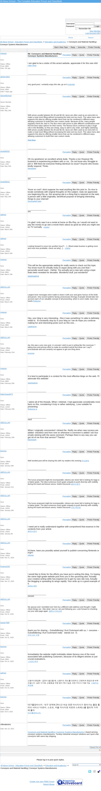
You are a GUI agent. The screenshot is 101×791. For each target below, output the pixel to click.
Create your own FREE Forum (42, 781)
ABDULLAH (5, 287)
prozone (31, 353)
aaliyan (3, 215)
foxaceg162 (5, 566)
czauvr (67, 248)
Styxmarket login (34, 201)
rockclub (71, 84)
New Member (95, 31)
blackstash (32, 440)
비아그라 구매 (33, 635)
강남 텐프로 (76, 507)
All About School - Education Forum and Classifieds (21, 42)
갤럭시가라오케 (55, 611)
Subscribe (81, 47)
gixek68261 (5, 151)
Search (91, 38)
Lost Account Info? (93, 33)
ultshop (31, 555)
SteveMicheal (5, 96)
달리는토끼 (75, 484)
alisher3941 (5, 77)
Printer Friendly (94, 47)
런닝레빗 (85, 461)
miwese (3, 53)
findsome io (32, 409)
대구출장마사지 (34, 713)
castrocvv (32, 326)
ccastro (46, 227)
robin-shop (32, 65)
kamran (3, 451)
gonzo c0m (32, 586)
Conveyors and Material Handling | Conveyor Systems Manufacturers (56, 732)
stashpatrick (33, 276)
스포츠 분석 (33, 661)
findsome (37, 301)
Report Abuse (48, 784)
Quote (81, 55)
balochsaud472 (6, 394)
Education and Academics (55, 42)
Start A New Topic (61, 47)
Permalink (66, 55)
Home (70, 38)
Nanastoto (32, 168)
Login (97, 26)
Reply (72, 47)
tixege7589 (4, 623)
